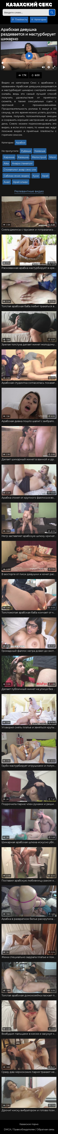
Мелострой (39, 157)
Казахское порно (29, 1124)
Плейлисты (19, 19)
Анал (7, 182)
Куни (36, 175)
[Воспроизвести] (4, 67)
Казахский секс (29, 4)
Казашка (23, 157)
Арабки (20, 142)
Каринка (9, 157)
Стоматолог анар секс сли (20, 169)
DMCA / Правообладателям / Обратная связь (29, 1129)
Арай (45, 175)
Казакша (39, 150)
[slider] (22, 62)
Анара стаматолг (22, 163)
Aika (6, 163)
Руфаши (26, 150)
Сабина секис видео (16, 175)
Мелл (52, 157)
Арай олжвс (20, 182)
